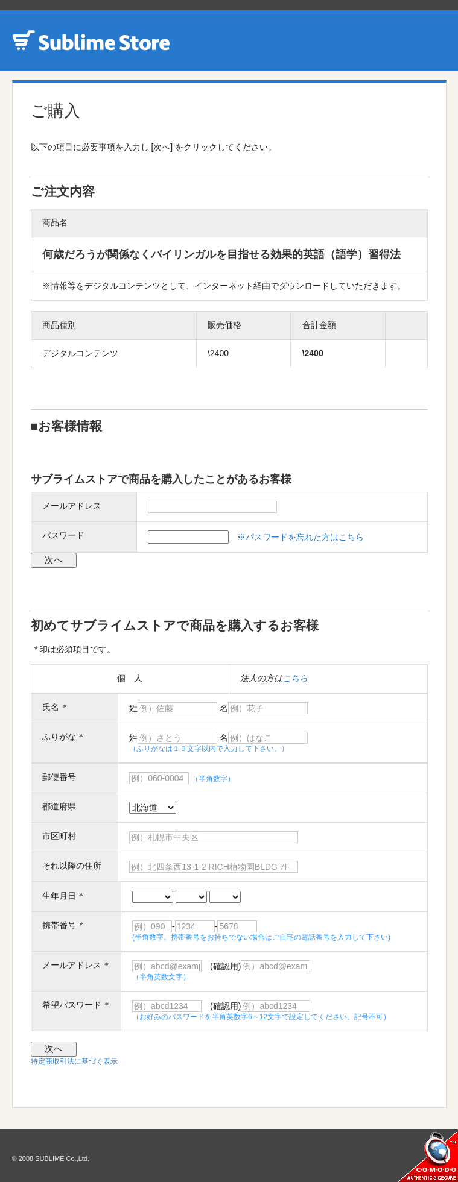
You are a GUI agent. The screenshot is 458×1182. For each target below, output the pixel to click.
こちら (295, 678)
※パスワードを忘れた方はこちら (300, 537)
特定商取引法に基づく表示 (74, 1061)
